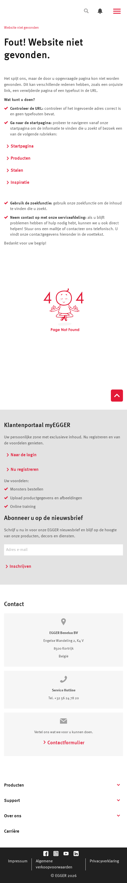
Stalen (14, 170)
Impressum (17, 861)
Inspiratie (17, 183)
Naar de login (21, 455)
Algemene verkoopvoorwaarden (54, 864)
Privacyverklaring (104, 861)
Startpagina (20, 146)
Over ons (12, 816)
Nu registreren (22, 470)
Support (12, 800)
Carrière (11, 831)
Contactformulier (63, 743)
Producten (18, 158)
